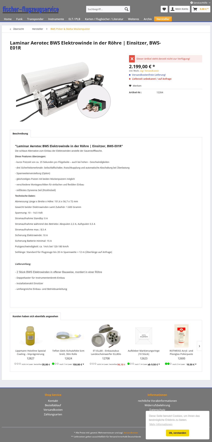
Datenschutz (157, 410)
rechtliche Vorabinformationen (157, 401)
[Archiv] (147, 19)
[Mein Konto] (179, 9)
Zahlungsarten (53, 414)
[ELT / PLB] (74, 19)
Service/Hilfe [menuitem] (199, 2)
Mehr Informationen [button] (160, 424)
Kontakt (53, 401)
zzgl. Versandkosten (149, 70)
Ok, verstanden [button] (177, 433)
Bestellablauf (53, 405)
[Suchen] (126, 9)
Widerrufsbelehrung (157, 405)
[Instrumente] (56, 19)
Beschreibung (20, 133)
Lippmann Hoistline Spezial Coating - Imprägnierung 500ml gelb (30, 352)
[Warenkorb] (200, 9)
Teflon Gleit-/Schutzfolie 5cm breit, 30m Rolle (68, 352)
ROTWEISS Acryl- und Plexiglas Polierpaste (181, 352)
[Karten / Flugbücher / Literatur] (104, 19)
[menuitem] (108, 9)
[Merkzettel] (164, 9)
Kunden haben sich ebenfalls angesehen (35, 316)
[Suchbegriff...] (108, 9)
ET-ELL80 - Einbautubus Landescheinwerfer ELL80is (106, 352)
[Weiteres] (133, 19)
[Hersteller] (163, 19)
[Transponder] (35, 19)
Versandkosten (53, 410)
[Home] (8, 19)
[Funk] (19, 19)
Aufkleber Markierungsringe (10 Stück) (143, 352)
